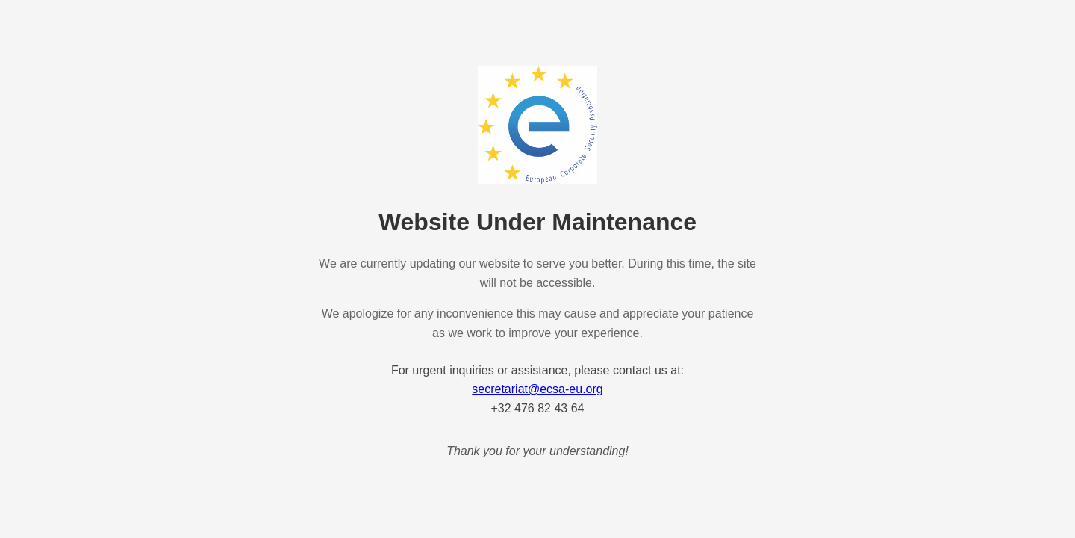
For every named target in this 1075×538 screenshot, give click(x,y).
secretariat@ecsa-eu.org (537, 389)
